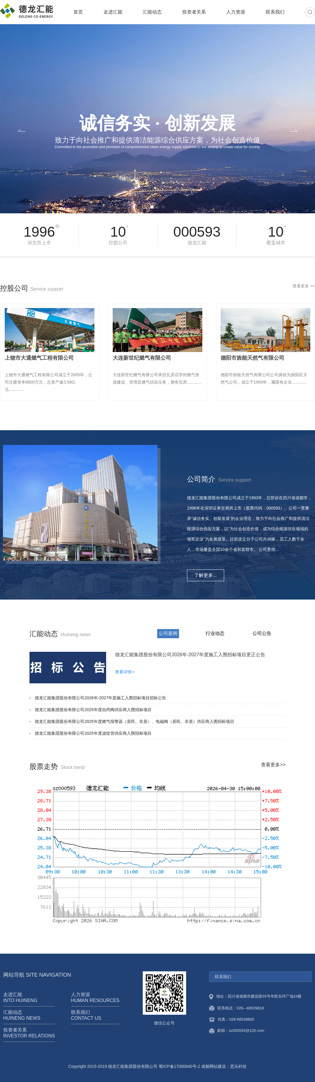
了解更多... (205, 575)
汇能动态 (152, 11)
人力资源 (235, 11)
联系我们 (275, 11)
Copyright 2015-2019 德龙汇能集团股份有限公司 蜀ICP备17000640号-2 (134, 1066)
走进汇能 (113, 11)
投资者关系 (194, 11)
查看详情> (124, 672)
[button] (152, 207)
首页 (78, 11)
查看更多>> (273, 764)
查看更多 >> (304, 286)
